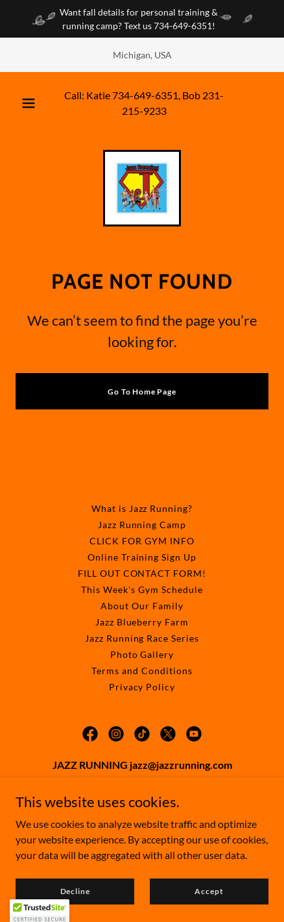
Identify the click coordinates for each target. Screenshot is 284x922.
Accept (209, 891)
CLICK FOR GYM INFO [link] (142, 540)
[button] (28, 103)
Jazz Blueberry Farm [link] (142, 621)
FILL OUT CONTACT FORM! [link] (142, 573)
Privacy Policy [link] (142, 686)
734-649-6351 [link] (145, 95)
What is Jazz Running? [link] (142, 508)
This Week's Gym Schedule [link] (142, 589)
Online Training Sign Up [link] (142, 557)
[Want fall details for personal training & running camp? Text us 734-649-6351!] (142, 18)
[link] (141, 188)
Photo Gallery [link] (142, 654)
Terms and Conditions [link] (142, 670)
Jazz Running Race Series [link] (142, 638)
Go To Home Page (142, 391)
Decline (75, 891)
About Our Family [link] (142, 605)
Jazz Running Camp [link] (142, 524)
